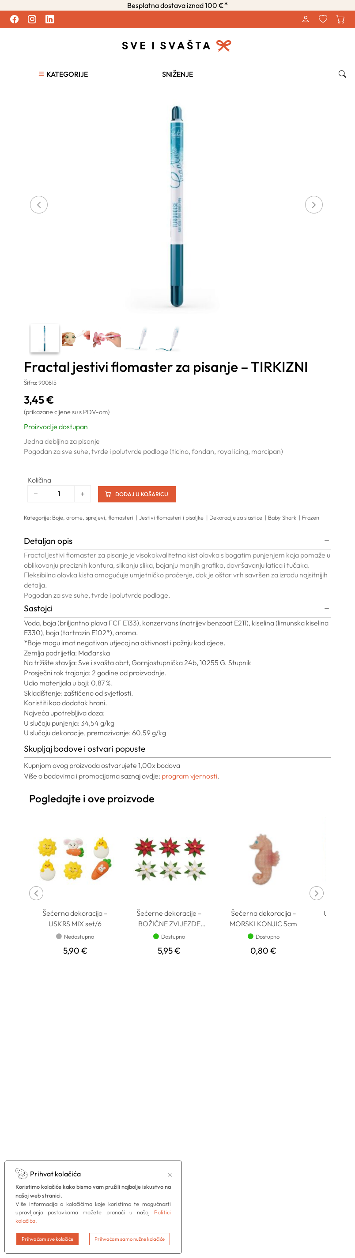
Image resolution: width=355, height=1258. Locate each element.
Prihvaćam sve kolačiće (47, 1239)
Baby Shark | (285, 516)
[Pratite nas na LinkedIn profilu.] (49, 19)
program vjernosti (189, 775)
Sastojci (38, 608)
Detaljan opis (48, 540)
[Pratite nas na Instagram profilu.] (32, 19)
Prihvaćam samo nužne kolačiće (129, 1239)
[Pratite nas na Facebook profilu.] (14, 19)
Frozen (310, 516)
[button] (62, 73)
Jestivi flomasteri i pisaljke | (174, 516)
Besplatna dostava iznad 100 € (177, 5)
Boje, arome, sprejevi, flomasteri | (95, 516)
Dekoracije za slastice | (238, 516)
